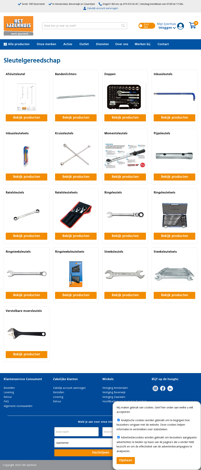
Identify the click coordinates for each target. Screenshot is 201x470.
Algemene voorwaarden (18, 406)
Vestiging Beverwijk (113, 392)
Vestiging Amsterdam (115, 388)
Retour (8, 397)
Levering (9, 392)
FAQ (6, 401)
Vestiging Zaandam (113, 397)
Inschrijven (100, 452)
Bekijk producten (26, 117)
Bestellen (9, 388)
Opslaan (125, 460)
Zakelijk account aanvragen (100, 8)
